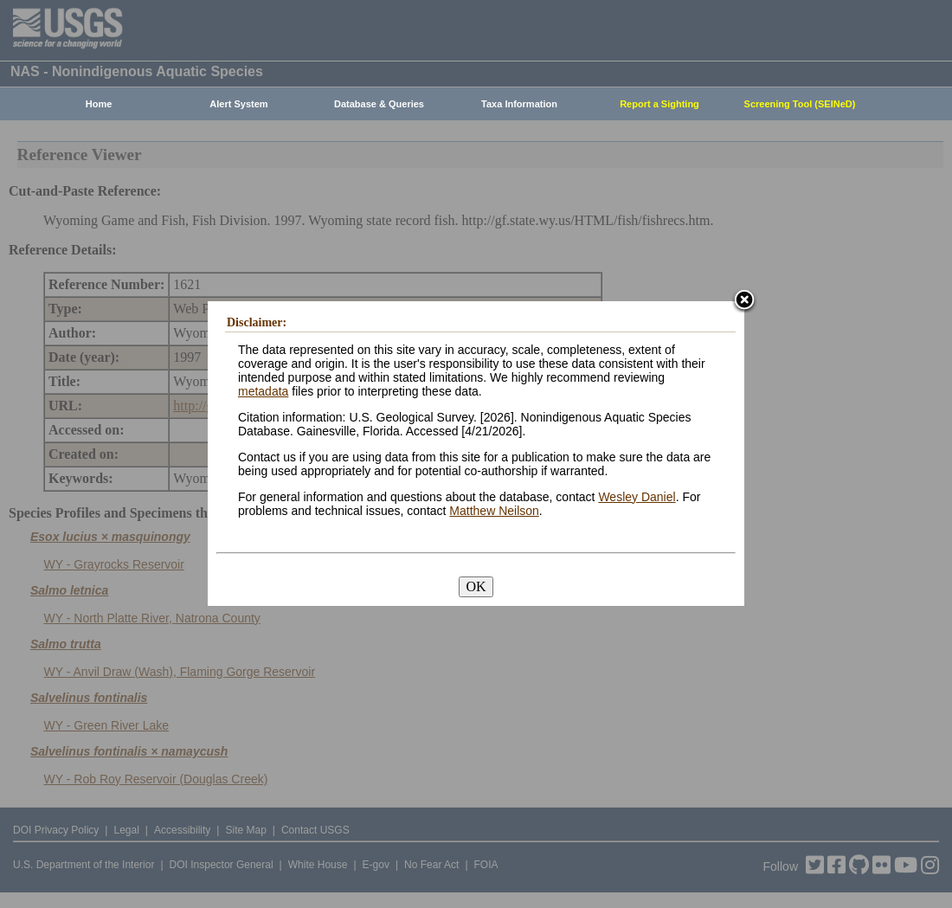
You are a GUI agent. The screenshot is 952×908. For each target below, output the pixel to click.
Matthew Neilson (494, 511)
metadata (263, 391)
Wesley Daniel (636, 497)
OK (476, 586)
